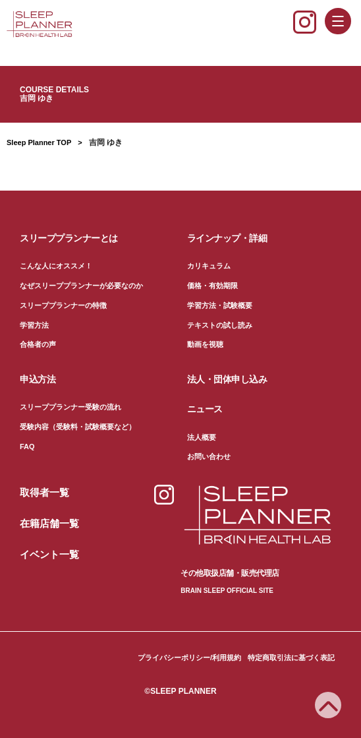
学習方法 (34, 325)
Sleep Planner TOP (39, 142)
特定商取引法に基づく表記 (291, 657)
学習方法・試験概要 (219, 305)
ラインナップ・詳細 (227, 238)
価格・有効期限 (212, 286)
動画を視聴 (205, 344)
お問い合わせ (209, 456)
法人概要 (201, 437)
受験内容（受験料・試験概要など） (78, 427)
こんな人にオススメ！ (56, 266)
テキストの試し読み (219, 325)
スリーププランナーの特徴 (63, 305)
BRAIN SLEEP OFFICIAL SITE (226, 590)
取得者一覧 (44, 492)
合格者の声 (38, 344)
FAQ (27, 446)
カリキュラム (209, 266)
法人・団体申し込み (227, 379)
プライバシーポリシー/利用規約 (189, 657)
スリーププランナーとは (69, 238)
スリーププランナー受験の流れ (70, 407)
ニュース (205, 409)
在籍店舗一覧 (49, 523)
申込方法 (37, 379)
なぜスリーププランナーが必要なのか (81, 286)
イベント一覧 (49, 554)
